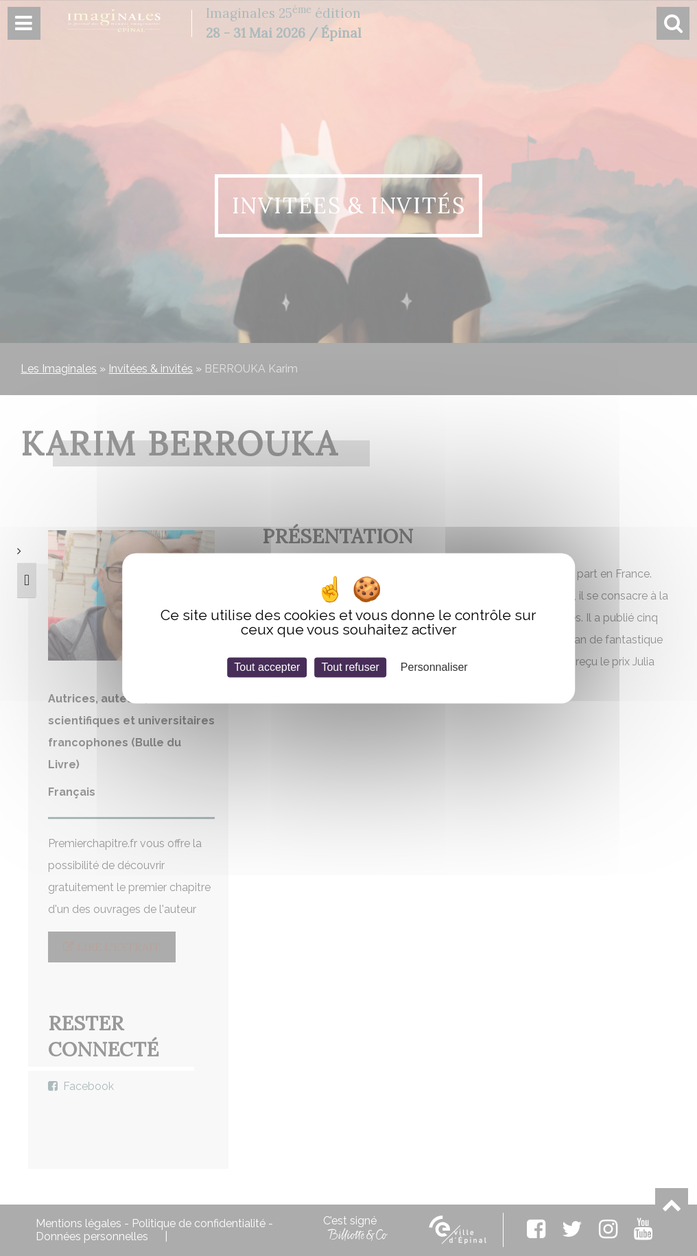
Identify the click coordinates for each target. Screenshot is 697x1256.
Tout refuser (350, 667)
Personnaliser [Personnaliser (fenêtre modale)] (434, 667)
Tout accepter (267, 667)
